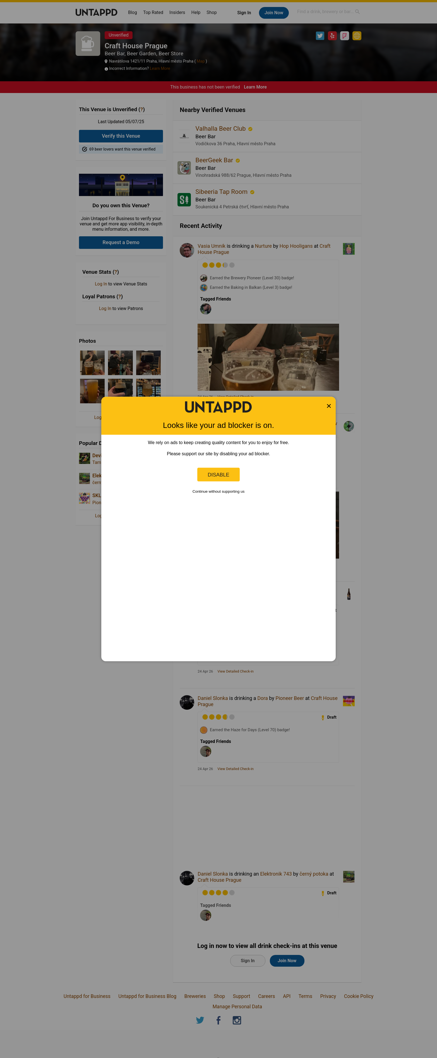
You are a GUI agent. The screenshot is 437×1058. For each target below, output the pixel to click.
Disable (218, 474)
